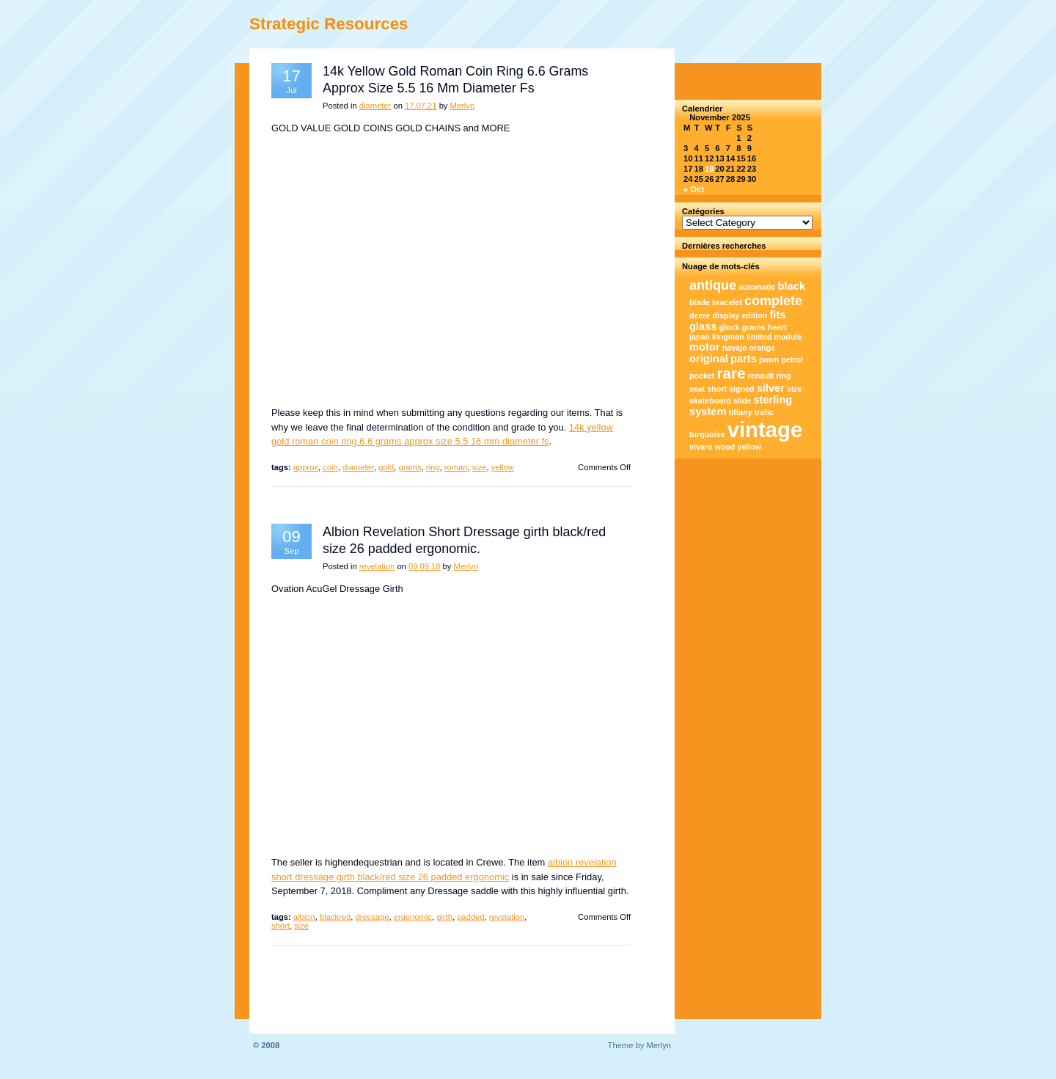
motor (704, 347)
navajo (734, 347)
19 (709, 168)
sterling (772, 400)
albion (304, 916)
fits (777, 315)
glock (729, 327)
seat (697, 388)
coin (330, 467)
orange (762, 347)
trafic (764, 412)
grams (410, 467)
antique (712, 285)
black (791, 286)
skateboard (710, 400)
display (726, 315)
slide (742, 400)
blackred (335, 916)
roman (456, 467)
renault (761, 375)
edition (754, 315)
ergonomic (413, 916)
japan (699, 336)
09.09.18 (424, 566)
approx (305, 467)
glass (702, 326)
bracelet (727, 302)
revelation (377, 566)
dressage (372, 916)
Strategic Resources (328, 24)
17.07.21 (421, 105)
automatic (756, 286)
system (708, 411)
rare (730, 373)
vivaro (700, 446)
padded (470, 916)
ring (433, 467)
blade (699, 302)
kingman (728, 336)
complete (773, 300)
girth (444, 916)
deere (699, 315)
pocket (701, 375)
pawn (769, 359)
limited (759, 336)
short (280, 925)
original (708, 359)
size (479, 467)
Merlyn (462, 105)
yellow (502, 467)
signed (741, 388)
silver (771, 388)
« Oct (693, 189)
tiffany (740, 412)
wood (725, 446)
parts (743, 359)
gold (386, 467)
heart (777, 327)
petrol (792, 359)
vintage (765, 429)
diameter (375, 105)
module (788, 336)
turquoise (707, 434)
